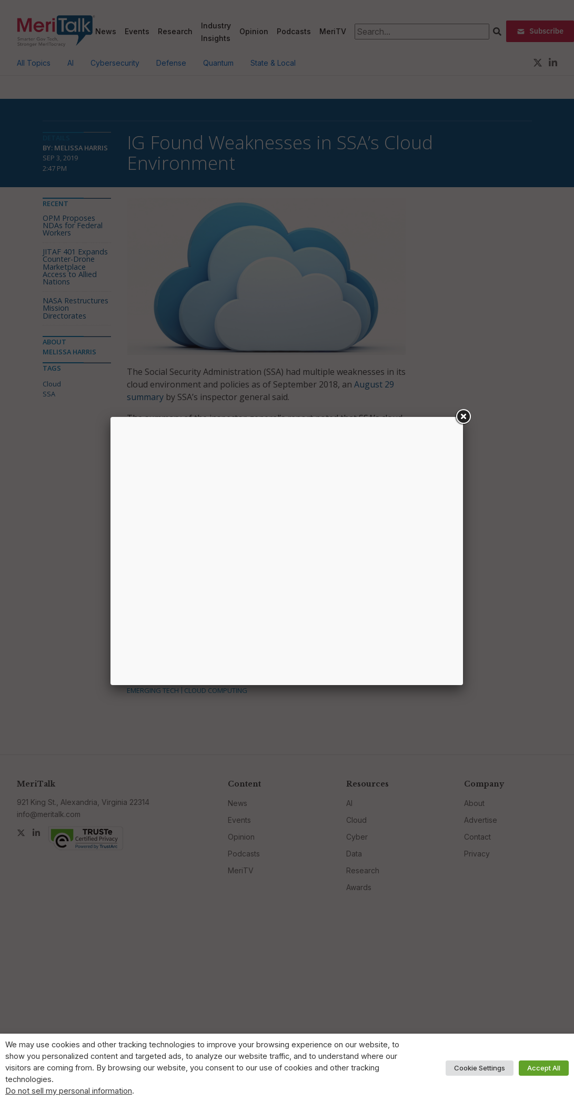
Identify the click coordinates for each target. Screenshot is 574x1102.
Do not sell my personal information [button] (68, 1091)
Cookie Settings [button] (479, 1068)
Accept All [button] (543, 1068)
